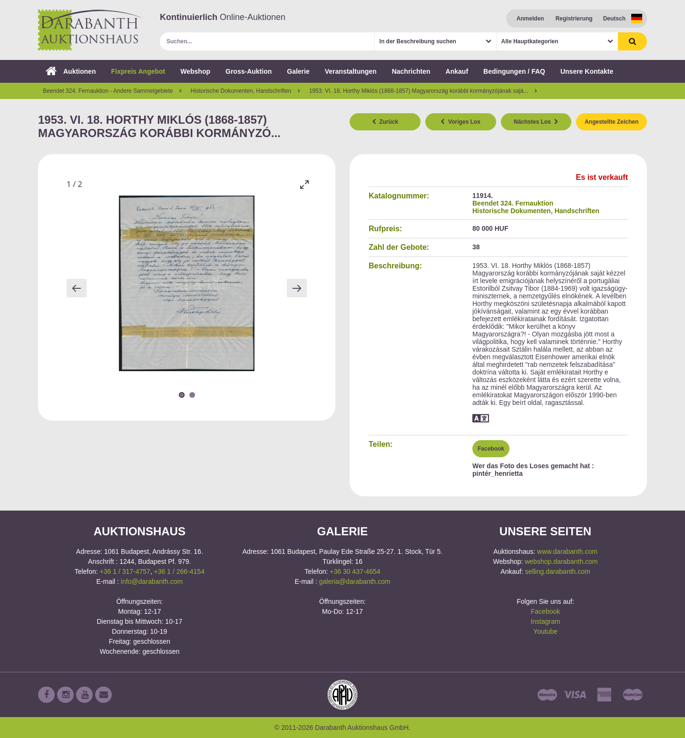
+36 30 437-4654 (355, 571)
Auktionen (71, 71)
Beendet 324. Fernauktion (512, 203)
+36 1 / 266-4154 (179, 571)
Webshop (195, 71)
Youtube (545, 631)
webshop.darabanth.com (561, 561)
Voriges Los (460, 121)
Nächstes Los (536, 121)
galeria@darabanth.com (355, 581)
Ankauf (457, 71)
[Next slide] (297, 288)
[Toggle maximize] (304, 184)
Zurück (385, 121)
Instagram (545, 621)
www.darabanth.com (567, 551)
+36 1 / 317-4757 (125, 571)
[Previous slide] (77, 288)
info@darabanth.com (152, 581)
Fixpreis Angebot (138, 71)
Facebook (491, 448)
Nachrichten (411, 71)
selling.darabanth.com (557, 571)
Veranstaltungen (351, 71)
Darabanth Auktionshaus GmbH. (90, 30)
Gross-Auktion (248, 71)
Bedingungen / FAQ (514, 71)
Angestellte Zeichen (611, 121)
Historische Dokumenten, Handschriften (535, 211)
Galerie (298, 71)
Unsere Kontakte (586, 71)
